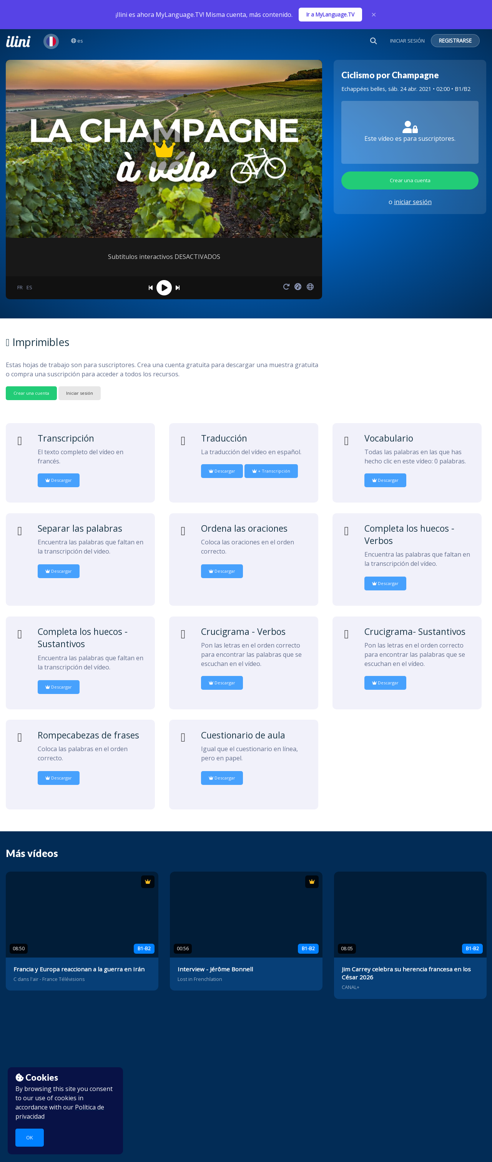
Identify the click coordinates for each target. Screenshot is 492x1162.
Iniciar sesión (79, 393)
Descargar (58, 480)
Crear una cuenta (410, 180)
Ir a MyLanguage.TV (330, 14)
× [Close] (373, 14)
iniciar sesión (413, 202)
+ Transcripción (271, 471)
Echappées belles (363, 88)
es (77, 40)
